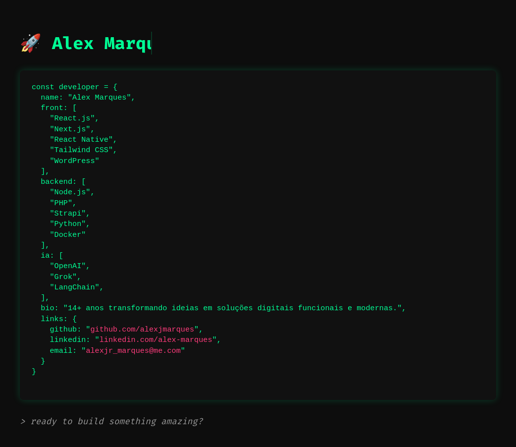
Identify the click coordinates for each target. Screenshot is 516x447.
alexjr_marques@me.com (133, 351)
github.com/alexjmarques (142, 330)
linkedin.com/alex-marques (156, 340)
